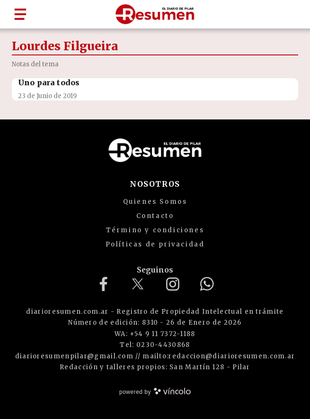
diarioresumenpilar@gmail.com (74, 356)
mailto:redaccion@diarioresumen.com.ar (218, 356)
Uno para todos (49, 82)
